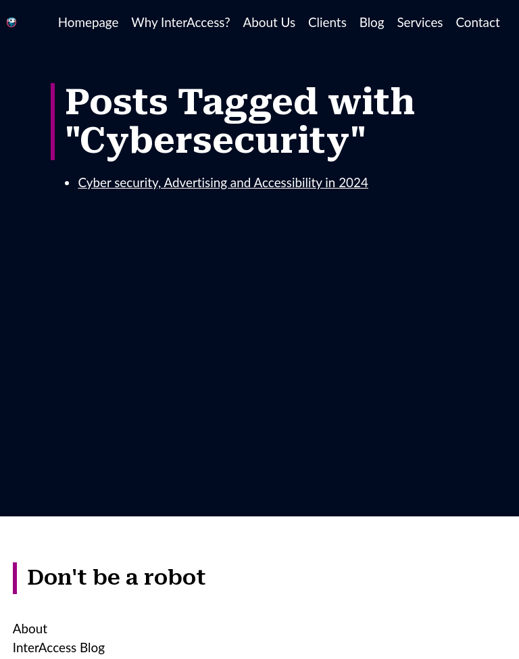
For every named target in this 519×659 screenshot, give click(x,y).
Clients (327, 22)
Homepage (88, 22)
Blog (372, 22)
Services (420, 22)
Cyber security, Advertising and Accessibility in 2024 (223, 182)
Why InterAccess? (180, 22)
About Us (269, 22)
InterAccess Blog (59, 647)
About (30, 628)
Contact (477, 22)
